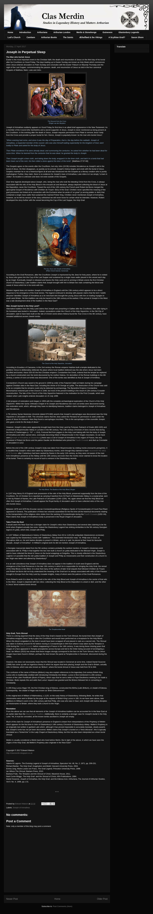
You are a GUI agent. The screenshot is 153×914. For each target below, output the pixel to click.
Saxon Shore (137, 37)
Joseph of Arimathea (21, 808)
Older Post (102, 899)
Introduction (25, 32)
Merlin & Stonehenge (86, 32)
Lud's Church (14, 37)
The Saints (68, 37)
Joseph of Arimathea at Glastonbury (26, 438)
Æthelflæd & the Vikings (90, 37)
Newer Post (12, 899)
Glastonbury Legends (129, 32)
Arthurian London (61, 32)
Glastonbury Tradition (35, 714)
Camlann (31, 37)
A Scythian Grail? (116, 37)
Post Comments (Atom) (62, 906)
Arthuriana (42, 32)
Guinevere (107, 32)
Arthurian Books (49, 37)
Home (10, 32)
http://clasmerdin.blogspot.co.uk (19, 753)
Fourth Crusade (82, 440)
